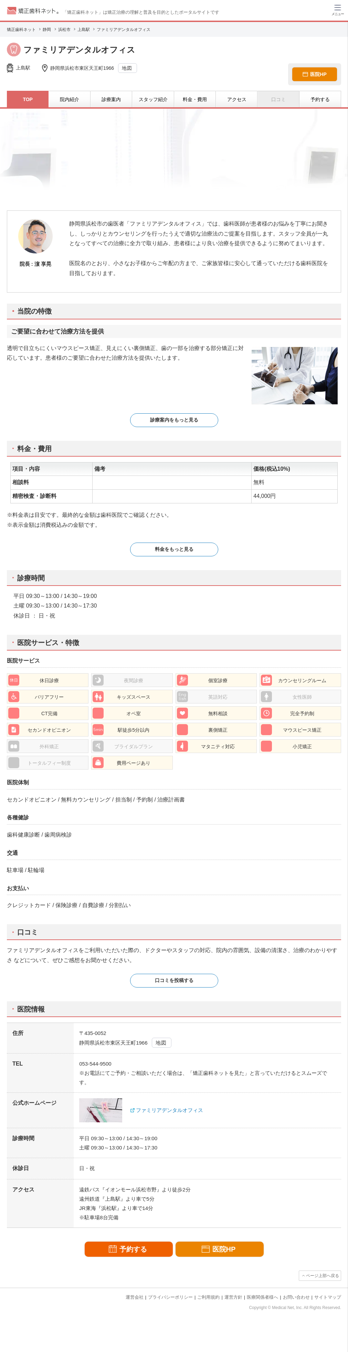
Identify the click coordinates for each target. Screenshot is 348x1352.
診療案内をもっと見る (174, 420)
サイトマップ (327, 1297)
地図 (127, 68)
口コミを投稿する (174, 980)
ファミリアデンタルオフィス (169, 1110)
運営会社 (135, 1297)
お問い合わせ (296, 1297)
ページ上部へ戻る (322, 1275)
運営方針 (233, 1297)
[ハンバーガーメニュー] (338, 10)
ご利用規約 (208, 1297)
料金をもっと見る (174, 549)
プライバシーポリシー (170, 1297)
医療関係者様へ (262, 1297)
